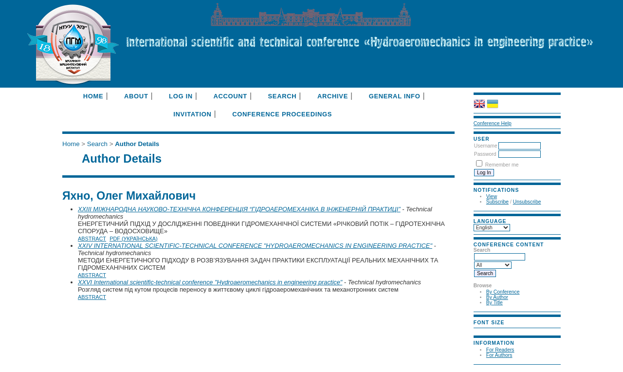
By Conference (503, 292)
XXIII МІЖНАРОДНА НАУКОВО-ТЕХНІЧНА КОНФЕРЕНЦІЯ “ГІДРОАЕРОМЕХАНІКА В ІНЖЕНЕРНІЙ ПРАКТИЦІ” (239, 209)
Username (485, 146)
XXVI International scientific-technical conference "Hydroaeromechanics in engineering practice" (210, 282)
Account (230, 96)
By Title (494, 302)
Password (485, 154)
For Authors (499, 355)
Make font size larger (506, 330)
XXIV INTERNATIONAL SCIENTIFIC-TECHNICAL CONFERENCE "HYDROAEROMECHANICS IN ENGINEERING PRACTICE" (255, 245)
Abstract (92, 239)
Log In (181, 96)
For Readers (500, 350)
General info (395, 96)
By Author (497, 297)
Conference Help (493, 123)
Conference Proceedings (282, 114)
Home (93, 96)
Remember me (502, 164)
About (136, 96)
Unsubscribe (527, 202)
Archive (332, 96)
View (491, 196)
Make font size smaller (482, 330)
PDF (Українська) (134, 239)
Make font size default (494, 330)
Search (282, 96)
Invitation (192, 114)
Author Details (137, 144)
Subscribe (497, 202)
